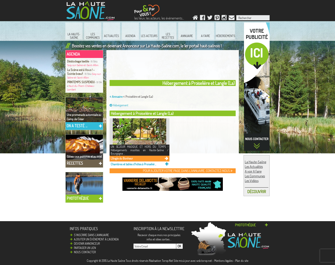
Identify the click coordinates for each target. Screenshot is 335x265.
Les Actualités (254, 166)
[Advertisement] (220, 7)
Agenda (73, 54)
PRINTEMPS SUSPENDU (81, 82)
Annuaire (116, 96)
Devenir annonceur (87, 243)
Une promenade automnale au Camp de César (84, 117)
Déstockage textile (78, 61)
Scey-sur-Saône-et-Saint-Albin (82, 65)
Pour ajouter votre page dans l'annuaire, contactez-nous (187, 171)
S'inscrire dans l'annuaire (91, 235)
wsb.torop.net (204, 260)
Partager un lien (85, 248)
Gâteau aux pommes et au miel (84, 156)
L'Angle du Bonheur (122, 158)
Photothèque (78, 198)
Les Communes (255, 176)
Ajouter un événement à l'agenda (96, 239)
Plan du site (241, 260)
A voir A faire (253, 171)
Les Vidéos (252, 181)
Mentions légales (223, 260)
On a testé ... (77, 125)
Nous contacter (85, 252)
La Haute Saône (116, 260)
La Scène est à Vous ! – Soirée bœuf (81, 72)
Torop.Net (167, 260)
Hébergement (119, 105)
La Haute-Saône (255, 162)
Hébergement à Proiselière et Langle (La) (142, 113)
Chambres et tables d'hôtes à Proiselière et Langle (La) (133, 164)
